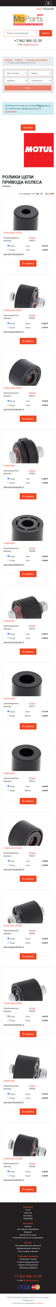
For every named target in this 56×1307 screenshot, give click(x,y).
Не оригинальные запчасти (28, 1245)
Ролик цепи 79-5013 (13, 232)
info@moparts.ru (31, 44)
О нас (28, 1209)
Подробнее (10, 111)
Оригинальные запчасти (28, 1248)
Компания (28, 1207)
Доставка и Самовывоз (28, 1229)
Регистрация (48, 8)
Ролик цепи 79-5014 (13, 387)
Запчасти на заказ (28, 1234)
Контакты (28, 1215)
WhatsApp (28, 1218)
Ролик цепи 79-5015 (13, 847)
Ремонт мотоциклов (28, 1264)
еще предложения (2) (14, 869)
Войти (39, 8)
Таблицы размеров (28, 1267)
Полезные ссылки (28, 1259)
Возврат (28, 1232)
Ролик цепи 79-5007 (13, 310)
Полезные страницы (28, 1256)
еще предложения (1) (14, 254)
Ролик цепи (9, 465)
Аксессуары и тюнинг (28, 1251)
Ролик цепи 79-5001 (13, 925)
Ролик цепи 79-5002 (13, 1003)
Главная (8, 59)
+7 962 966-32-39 (28, 40)
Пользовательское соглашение (28, 1237)
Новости (28, 1212)
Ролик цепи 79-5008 (13, 1158)
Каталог (19, 59)
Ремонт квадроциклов (28, 1262)
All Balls (32, 237)
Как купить (28, 1223)
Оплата (28, 1226)
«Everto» (39, 1303)
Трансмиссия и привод (37, 59)
